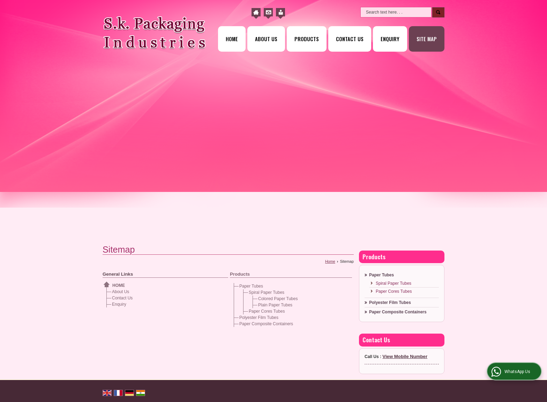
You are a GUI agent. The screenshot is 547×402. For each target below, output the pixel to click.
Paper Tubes (251, 286)
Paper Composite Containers (266, 323)
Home (232, 39)
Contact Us (350, 39)
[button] (404, 356)
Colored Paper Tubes (278, 298)
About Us (266, 39)
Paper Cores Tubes (267, 311)
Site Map (427, 39)
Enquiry (390, 39)
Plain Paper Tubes (275, 305)
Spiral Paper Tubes (266, 292)
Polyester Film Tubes (258, 317)
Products (306, 39)
